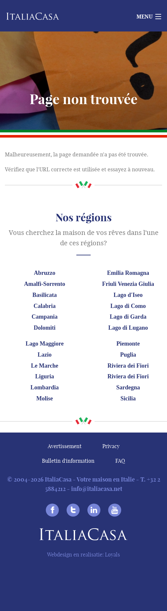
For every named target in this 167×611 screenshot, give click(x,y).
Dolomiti (45, 327)
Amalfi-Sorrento (44, 284)
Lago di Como (128, 306)
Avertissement (65, 446)
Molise (44, 398)
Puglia (128, 354)
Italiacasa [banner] (39, 16)
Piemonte (128, 343)
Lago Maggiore (45, 343)
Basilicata (44, 295)
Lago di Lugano (128, 327)
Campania (45, 316)
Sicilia (128, 398)
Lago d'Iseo (128, 295)
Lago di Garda (128, 316)
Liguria (44, 376)
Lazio (45, 354)
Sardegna (128, 387)
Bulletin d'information (68, 461)
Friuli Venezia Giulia (128, 284)
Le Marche (44, 365)
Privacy (111, 446)
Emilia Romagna (128, 273)
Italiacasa (83, 535)
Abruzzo (44, 273)
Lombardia (45, 387)
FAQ (120, 461)
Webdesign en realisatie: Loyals (83, 554)
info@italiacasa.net (96, 489)
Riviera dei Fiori (128, 365)
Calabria (44, 306)
